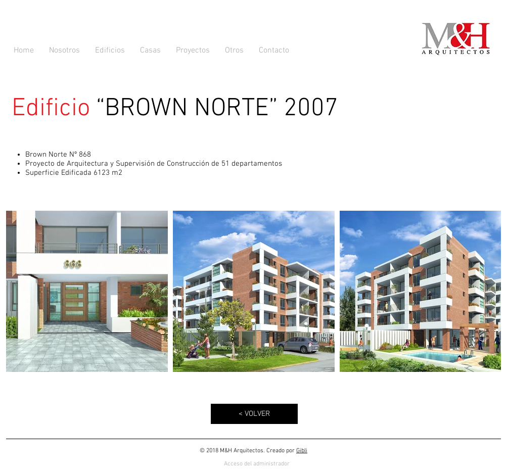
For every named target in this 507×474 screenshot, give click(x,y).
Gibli (301, 450)
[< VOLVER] (254, 413)
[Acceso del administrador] (257, 464)
